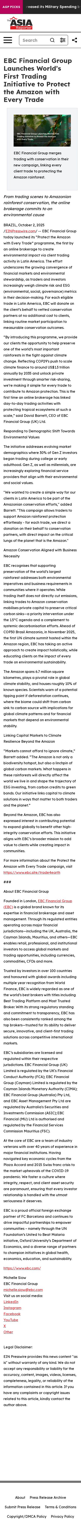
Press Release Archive (48, 1497)
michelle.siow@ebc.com (23, 1290)
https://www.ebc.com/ (22, 1268)
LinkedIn (10, 1302)
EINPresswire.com (20, 231)
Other (8, 1332)
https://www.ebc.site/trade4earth (31, 872)
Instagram (12, 1308)
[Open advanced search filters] (62, 40)
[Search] (33, 40)
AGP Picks (11, 7)
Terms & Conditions (60, 1507)
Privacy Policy (62, 1516)
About (20, 1497)
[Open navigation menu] (7, 40)
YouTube (10, 1320)
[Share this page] (74, 40)
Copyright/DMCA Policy (26, 1516)
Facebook (12, 1314)
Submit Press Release (22, 1507)
